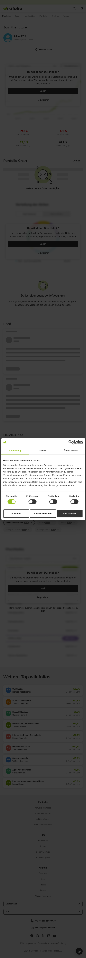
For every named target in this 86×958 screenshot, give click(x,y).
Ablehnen (16, 513)
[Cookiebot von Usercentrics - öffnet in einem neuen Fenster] (70, 442)
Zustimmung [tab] (15, 450)
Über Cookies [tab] (71, 450)
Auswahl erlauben (43, 513)
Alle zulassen (70, 513)
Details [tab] (43, 450)
